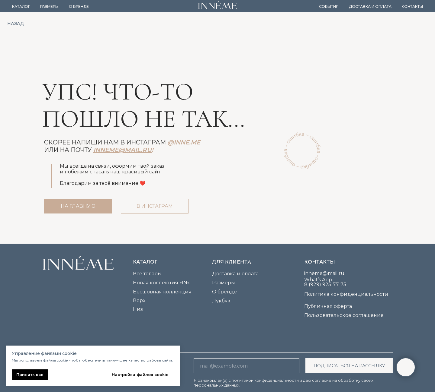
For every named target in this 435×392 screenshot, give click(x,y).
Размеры (49, 6)
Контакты (412, 6)
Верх (139, 300)
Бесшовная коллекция (162, 292)
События (329, 6)
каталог (145, 262)
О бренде (79, 6)
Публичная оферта (328, 306)
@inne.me (183, 142)
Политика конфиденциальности (346, 294)
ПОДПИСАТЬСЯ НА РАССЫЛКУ (349, 365)
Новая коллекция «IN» (161, 283)
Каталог (21, 6)
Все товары (147, 274)
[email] (246, 365)
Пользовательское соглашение (344, 315)
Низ (138, 309)
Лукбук (221, 301)
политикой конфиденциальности (265, 380)
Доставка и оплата (370, 6)
